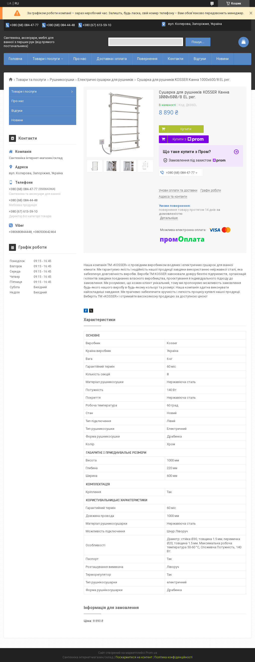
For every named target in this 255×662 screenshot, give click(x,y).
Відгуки (200, 59)
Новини (222, 59)
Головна (15, 59)
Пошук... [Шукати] (198, 42)
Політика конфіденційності (173, 657)
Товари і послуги (46, 59)
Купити (185, 129)
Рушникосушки (62, 80)
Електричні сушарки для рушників (105, 80)
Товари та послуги (31, 80)
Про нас (79, 59)
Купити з (188, 139)
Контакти (175, 59)
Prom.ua (151, 653)
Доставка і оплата (112, 59)
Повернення (147, 59)
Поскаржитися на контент (134, 657)
